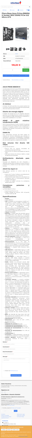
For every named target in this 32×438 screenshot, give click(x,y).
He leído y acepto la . (11, 407)
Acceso (12, 10)
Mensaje (5, 356)
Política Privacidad (5, 415)
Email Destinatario (8, 351)
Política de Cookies (23, 436)
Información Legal (21, 414)
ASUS (16, 53)
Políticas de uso (14, 370)
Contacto (20, 10)
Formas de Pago (20, 416)
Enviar (15, 410)
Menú (4, 10)
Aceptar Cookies (15, 429)
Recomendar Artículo (16, 375)
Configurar (4, 429)
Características (6, 79)
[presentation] (11, 366)
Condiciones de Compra (6, 416)
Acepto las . (11, 370)
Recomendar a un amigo (18, 79)
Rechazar (9, 429)
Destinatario (6, 346)
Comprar (25, 70)
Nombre (5, 342)
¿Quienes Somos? (5, 417)
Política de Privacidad (10, 405)
